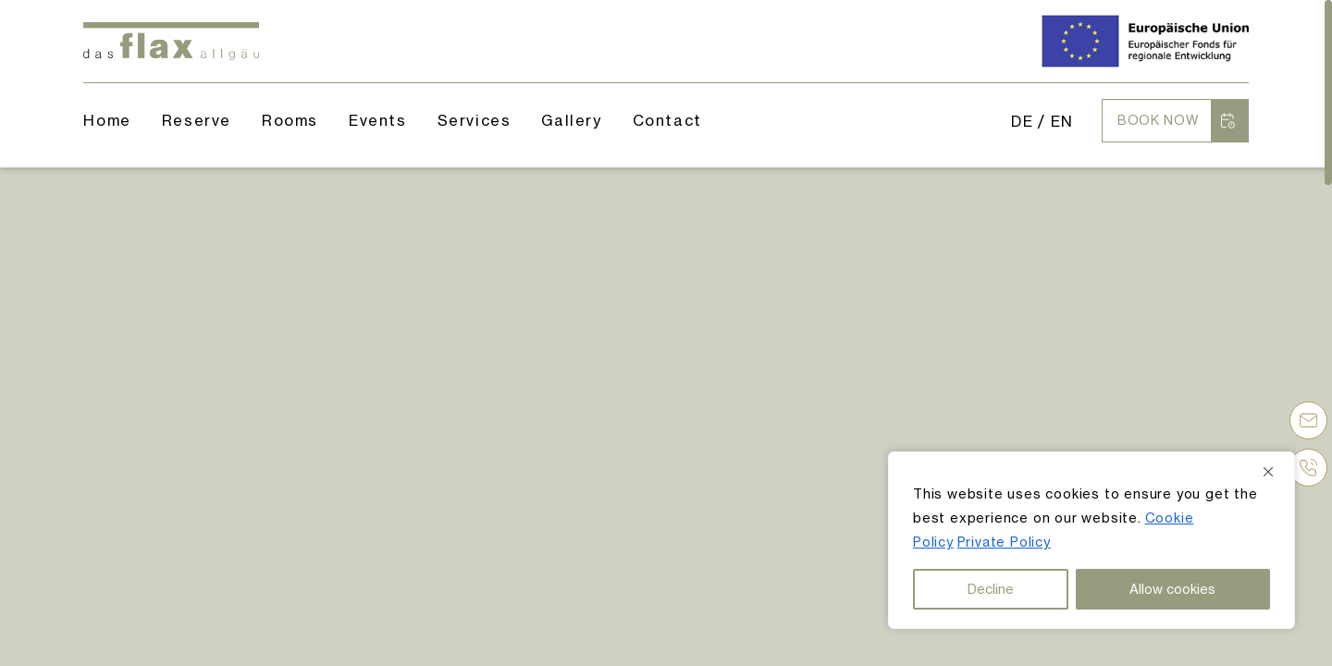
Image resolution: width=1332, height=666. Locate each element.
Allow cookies (1172, 589)
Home (106, 120)
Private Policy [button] (1004, 541)
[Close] (1275, 472)
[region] (1091, 540)
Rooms (290, 120)
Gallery (571, 120)
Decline (991, 589)
